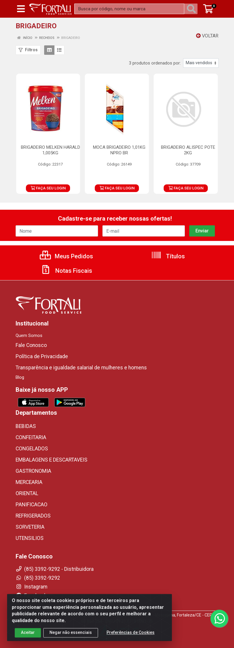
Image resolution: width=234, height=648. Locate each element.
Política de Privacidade (42, 356)
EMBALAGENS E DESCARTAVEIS (51, 460)
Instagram (31, 587)
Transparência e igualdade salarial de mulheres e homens (81, 368)
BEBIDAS (26, 426)
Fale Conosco (31, 345)
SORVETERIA (30, 527)
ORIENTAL (27, 493)
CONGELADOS (32, 449)
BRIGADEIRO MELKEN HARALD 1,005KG (50, 150)
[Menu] (21, 9)
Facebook (31, 596)
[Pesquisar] (192, 9)
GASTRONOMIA (33, 471)
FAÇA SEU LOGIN (48, 188)
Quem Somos (29, 335)
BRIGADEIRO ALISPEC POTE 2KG (188, 150)
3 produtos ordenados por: (155, 63)
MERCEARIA (29, 482)
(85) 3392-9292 (38, 578)
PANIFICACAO (31, 505)
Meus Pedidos (66, 256)
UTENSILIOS (30, 538)
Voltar (207, 36)
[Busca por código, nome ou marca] (129, 9)
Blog (20, 377)
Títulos (168, 256)
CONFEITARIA (31, 437)
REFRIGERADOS (33, 516)
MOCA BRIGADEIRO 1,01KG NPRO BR (119, 150)
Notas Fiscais (66, 270)
